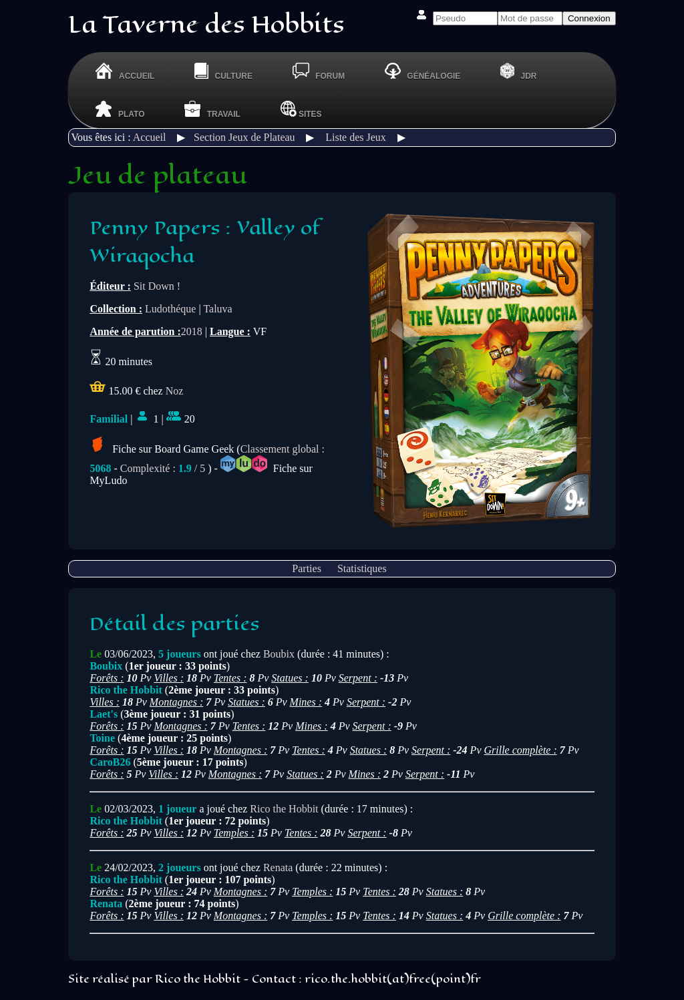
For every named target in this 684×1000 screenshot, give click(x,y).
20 (180, 419)
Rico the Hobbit (284, 808)
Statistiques (362, 568)
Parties (306, 568)
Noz (175, 391)
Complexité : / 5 (163, 468)
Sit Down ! (157, 286)
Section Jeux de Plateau (244, 137)
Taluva (217, 308)
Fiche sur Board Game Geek (162, 449)
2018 (191, 331)
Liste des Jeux (355, 137)
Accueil (149, 137)
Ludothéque (170, 308)
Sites (301, 109)
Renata (278, 867)
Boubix (279, 654)
